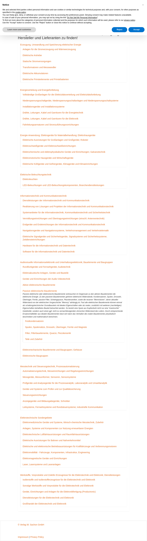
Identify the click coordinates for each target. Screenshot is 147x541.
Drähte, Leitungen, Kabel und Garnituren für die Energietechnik (53, 112)
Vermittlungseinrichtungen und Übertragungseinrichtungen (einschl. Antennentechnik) (63, 218)
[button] (143, 4)
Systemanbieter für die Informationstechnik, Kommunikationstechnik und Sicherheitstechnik (66, 212)
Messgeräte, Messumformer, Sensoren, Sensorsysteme (49, 377)
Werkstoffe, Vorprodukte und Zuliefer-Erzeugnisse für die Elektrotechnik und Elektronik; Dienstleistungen (70, 475)
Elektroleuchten (30, 179)
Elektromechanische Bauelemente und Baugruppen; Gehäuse (52, 350)
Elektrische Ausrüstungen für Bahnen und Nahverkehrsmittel (52, 440)
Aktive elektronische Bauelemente (39, 285)
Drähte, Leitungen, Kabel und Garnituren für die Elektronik (50, 118)
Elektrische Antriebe (32, 55)
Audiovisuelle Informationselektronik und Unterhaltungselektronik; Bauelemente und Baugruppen (66, 262)
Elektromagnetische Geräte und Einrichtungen (45, 458)
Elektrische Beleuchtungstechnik (35, 174)
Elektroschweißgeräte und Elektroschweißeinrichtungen (49, 146)
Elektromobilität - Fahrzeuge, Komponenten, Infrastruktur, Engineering (56, 452)
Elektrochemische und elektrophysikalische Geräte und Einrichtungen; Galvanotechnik (64, 152)
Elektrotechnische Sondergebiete (36, 417)
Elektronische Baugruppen (35, 356)
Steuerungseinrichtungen (35, 395)
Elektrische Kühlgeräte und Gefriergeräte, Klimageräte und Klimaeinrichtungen (60, 164)
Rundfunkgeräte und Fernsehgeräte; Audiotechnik (46, 267)
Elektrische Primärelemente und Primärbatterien (46, 79)
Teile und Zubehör (34, 339)
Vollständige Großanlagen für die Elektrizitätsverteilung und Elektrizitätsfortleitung (62, 94)
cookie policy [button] (20, 12)
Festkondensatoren (34, 321)
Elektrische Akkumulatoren (35, 73)
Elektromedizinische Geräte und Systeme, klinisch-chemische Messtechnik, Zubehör (63, 422)
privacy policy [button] (129, 20)
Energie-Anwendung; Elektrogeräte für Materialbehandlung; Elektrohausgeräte (57, 135)
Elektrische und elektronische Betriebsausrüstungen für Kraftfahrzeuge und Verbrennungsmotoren (70, 446)
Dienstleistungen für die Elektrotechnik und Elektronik (48, 497)
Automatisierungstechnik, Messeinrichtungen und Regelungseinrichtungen (58, 371)
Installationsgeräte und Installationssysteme (44, 106)
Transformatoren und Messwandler (39, 67)
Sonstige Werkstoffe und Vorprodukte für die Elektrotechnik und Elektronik (58, 485)
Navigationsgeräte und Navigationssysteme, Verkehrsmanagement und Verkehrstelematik (66, 230)
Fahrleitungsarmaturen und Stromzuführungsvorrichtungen (51, 124)
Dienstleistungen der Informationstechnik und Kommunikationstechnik (56, 200)
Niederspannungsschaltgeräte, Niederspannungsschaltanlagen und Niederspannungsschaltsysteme (71, 100)
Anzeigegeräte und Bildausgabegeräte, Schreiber (46, 401)
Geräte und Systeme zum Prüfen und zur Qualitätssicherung (52, 389)
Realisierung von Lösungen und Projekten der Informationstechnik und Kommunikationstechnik (68, 206)
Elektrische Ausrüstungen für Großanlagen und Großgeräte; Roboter (55, 140)
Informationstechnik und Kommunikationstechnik (43, 196)
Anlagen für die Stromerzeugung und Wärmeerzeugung (49, 49)
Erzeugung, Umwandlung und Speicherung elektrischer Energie (50, 44)
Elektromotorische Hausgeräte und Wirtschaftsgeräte (48, 158)
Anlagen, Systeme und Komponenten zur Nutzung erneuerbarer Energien (58, 428)
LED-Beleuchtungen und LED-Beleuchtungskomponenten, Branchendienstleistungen (63, 185)
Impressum (23, 537)
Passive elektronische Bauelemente (40, 291)
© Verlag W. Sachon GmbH (31, 524)
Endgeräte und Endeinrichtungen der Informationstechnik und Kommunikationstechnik (64, 224)
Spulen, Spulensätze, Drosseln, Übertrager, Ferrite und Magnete (56, 327)
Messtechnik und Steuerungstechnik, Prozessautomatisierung (49, 366)
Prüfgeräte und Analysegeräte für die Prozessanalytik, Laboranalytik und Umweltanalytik (65, 383)
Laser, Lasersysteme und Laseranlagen (42, 464)
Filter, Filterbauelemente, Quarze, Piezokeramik (48, 333)
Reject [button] (119, 30)
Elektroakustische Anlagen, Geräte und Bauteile (46, 273)
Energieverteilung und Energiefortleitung (39, 90)
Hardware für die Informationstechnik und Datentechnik (49, 245)
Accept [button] (136, 30)
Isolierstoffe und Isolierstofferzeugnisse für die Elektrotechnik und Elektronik (59, 479)
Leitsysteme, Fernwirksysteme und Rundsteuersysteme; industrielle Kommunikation (63, 407)
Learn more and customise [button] (19, 30)
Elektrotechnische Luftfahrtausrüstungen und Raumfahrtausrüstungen (56, 434)
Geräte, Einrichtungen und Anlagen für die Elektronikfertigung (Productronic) (59, 491)
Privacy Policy (37, 537)
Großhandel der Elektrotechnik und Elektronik (44, 503)
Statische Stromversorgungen (37, 61)
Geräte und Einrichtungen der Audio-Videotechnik (46, 279)
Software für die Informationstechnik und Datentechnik (49, 251)
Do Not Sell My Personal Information (82, 17)
